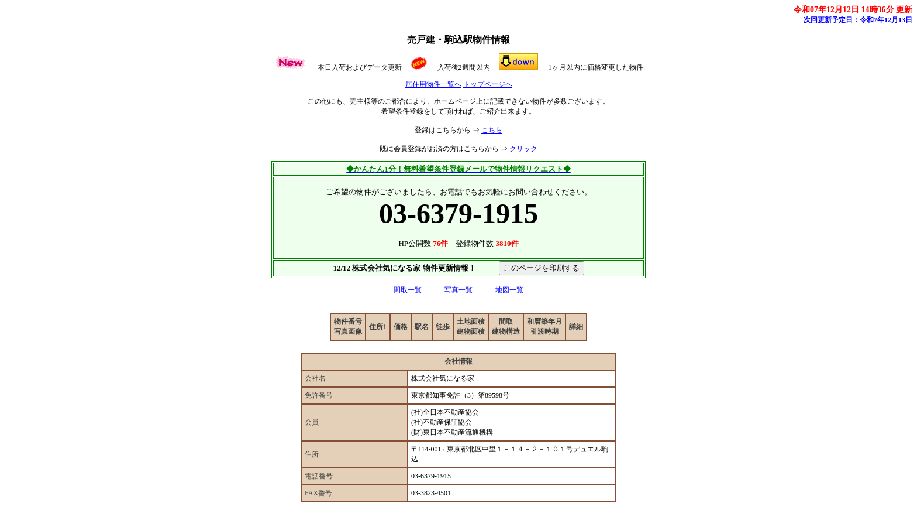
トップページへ (487, 84)
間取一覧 (408, 290)
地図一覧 (509, 290)
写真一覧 (458, 290)
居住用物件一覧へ (433, 84)
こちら (491, 130)
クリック (523, 149)
